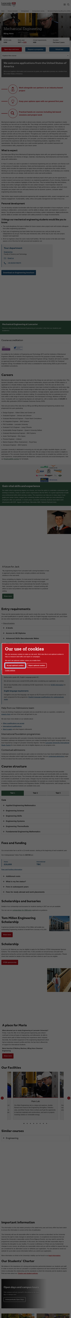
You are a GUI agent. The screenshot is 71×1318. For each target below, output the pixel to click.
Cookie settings (10, 670)
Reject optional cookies (36, 665)
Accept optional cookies (15, 665)
